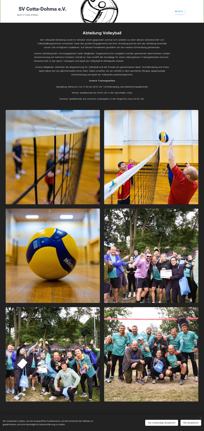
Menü (179, 11)
